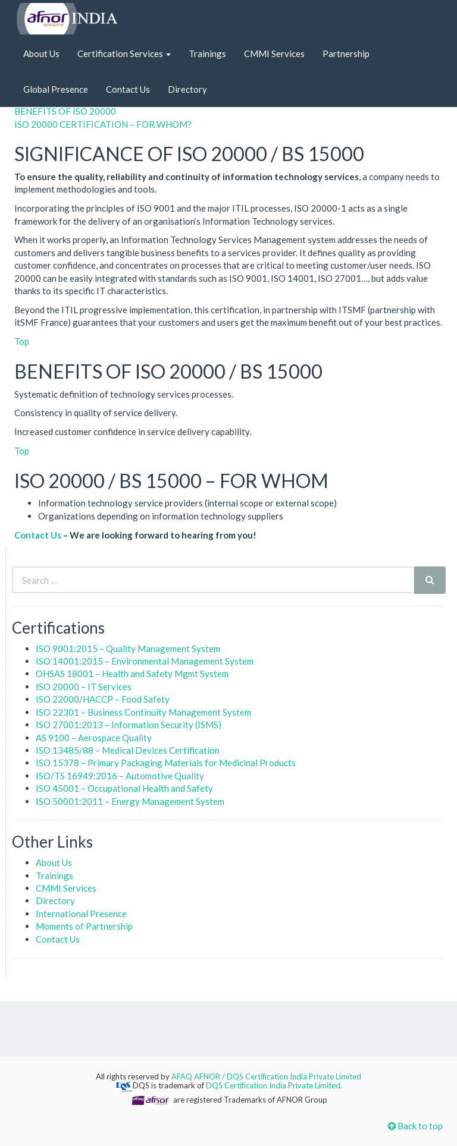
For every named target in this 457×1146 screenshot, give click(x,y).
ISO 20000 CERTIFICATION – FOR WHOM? (103, 124)
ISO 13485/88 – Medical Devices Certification (128, 750)
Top (21, 341)
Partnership (346, 53)
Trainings (207, 53)
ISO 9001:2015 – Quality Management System (128, 648)
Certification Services (124, 53)
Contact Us (128, 89)
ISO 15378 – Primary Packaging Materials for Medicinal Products (166, 762)
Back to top (415, 1125)
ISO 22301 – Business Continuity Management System (143, 712)
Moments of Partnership (84, 926)
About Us (41, 53)
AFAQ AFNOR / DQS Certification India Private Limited (266, 1076)
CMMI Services (274, 53)
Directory (187, 89)
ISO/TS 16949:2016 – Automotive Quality (120, 775)
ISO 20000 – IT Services (84, 686)
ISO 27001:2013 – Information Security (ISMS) (128, 724)
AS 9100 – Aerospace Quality (94, 737)
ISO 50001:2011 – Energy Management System (130, 801)
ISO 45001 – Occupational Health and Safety (124, 788)
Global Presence (55, 89)
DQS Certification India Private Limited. (274, 1085)
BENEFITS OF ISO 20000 (65, 111)
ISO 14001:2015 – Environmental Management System (144, 661)
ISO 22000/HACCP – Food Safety (103, 699)
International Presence (81, 913)
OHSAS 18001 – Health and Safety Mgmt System (132, 673)
